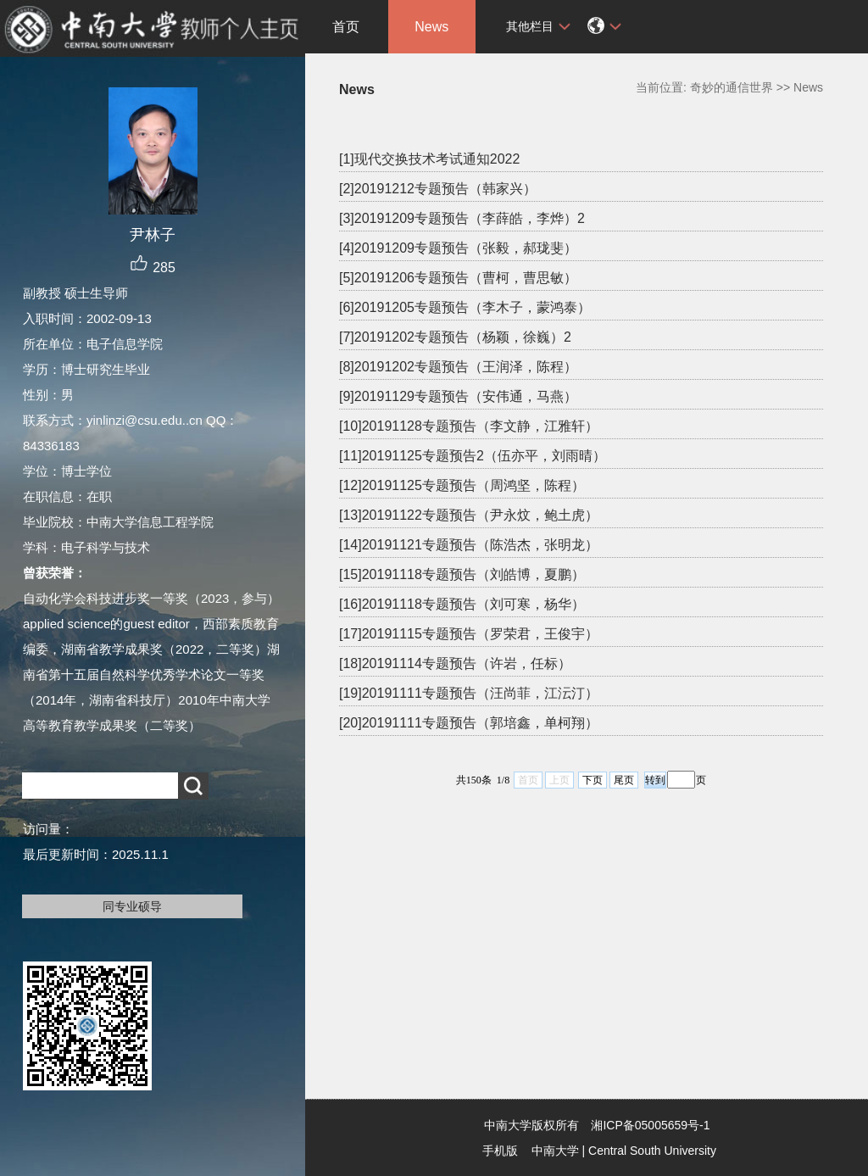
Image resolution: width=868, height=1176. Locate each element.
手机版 (500, 1150)
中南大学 (555, 1150)
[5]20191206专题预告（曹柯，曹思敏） (458, 277)
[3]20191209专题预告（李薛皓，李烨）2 (462, 218)
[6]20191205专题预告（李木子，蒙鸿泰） (465, 307)
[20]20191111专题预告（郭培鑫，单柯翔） (468, 723)
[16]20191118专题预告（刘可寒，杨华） (462, 604)
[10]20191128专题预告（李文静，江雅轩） (468, 426)
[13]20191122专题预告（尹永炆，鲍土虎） (468, 515)
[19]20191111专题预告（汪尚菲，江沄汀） (468, 693)
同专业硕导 (132, 906)
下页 (592, 780)
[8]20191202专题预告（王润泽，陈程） (458, 366)
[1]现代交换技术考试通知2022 (429, 159)
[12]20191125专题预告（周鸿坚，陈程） (462, 485)
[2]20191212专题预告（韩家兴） (438, 188)
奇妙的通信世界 (731, 87)
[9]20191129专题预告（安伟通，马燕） (458, 396)
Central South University (652, 1150)
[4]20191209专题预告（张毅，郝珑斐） (458, 248)
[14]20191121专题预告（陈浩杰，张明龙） (468, 545)
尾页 (624, 780)
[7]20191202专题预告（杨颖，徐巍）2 (455, 337)
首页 (345, 27)
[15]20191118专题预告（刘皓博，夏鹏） (462, 574)
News (431, 27)
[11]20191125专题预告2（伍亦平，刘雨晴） (472, 456)
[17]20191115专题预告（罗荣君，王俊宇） (468, 634)
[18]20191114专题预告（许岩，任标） (455, 663)
